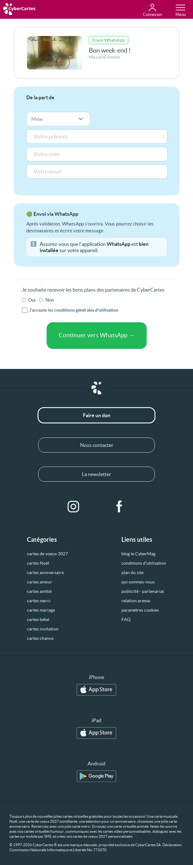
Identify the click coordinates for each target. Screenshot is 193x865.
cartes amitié (39, 591)
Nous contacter (96, 445)
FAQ (125, 619)
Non (49, 300)
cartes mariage (41, 610)
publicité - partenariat (142, 591)
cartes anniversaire (45, 572)
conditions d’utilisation (143, 563)
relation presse (135, 600)
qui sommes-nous (138, 581)
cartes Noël (38, 563)
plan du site (132, 572)
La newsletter (96, 474)
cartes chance (40, 638)
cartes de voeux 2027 (47, 553)
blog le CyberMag (138, 553)
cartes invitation (42, 628)
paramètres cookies (140, 610)
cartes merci (39, 600)
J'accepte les (73, 310)
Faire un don (96, 415)
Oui (32, 300)
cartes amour (39, 581)
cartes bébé (38, 619)
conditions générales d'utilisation (86, 310)
